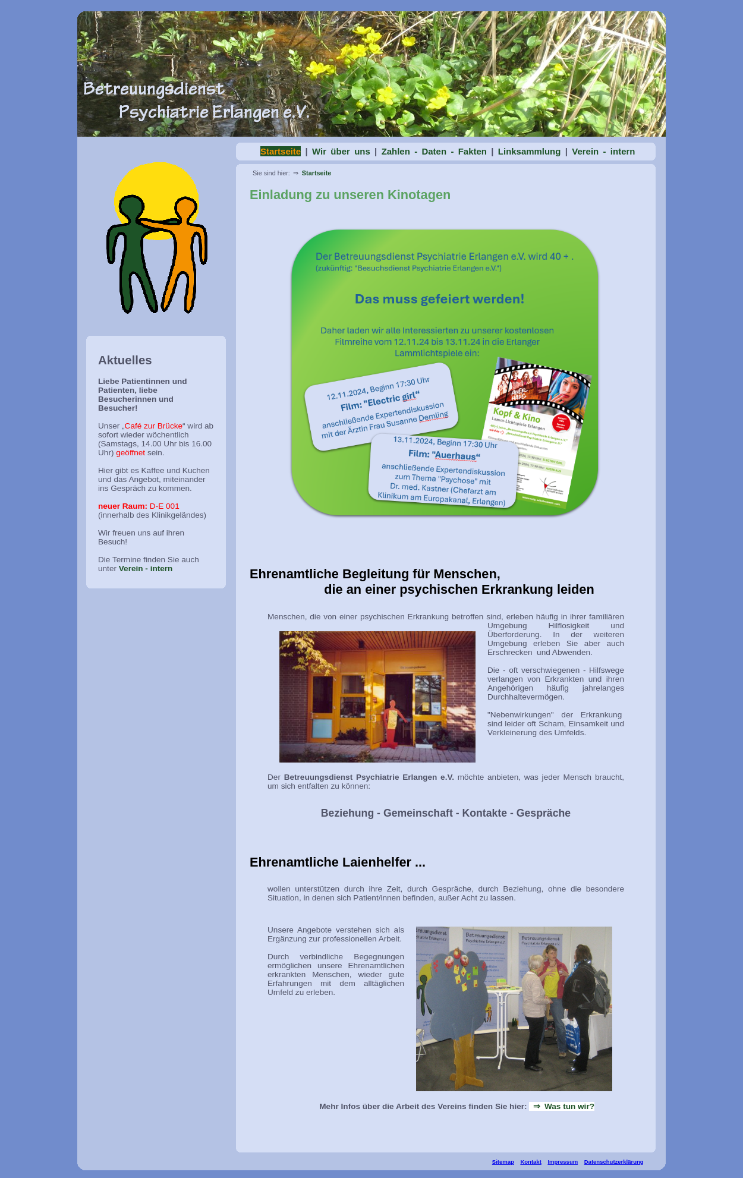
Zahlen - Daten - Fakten (434, 151)
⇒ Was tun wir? (561, 1106)
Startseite (317, 173)
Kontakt (530, 1161)
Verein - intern (146, 568)
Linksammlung (529, 151)
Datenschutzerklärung (614, 1161)
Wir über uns (341, 151)
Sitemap (503, 1161)
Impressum (562, 1161)
